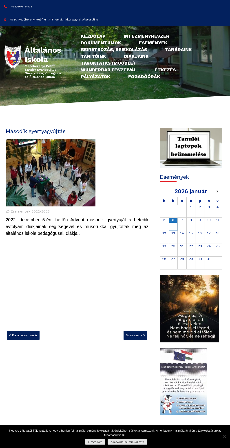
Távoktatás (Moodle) (108, 63)
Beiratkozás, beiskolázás (114, 49)
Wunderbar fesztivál (109, 69)
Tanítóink (93, 56)
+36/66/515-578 (18, 7)
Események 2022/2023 (30, 211)
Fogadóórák (144, 76)
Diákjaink (136, 56)
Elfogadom (95, 441)
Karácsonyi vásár (24, 335)
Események (153, 42)
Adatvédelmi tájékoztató (127, 441)
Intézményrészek (146, 36)
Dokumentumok (101, 42)
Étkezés (165, 69)
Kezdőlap (93, 36)
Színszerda (134, 335)
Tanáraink (178, 49)
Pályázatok (95, 76)
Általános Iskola (43, 54)
